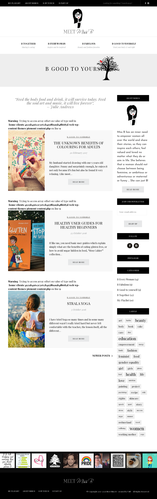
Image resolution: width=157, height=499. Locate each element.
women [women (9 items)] (137, 428)
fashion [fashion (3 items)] (132, 350)
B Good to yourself (124, 45)
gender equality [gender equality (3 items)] (129, 362)
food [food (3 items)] (136, 356)
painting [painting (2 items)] (123, 386)
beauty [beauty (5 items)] (140, 320)
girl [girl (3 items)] (121, 368)
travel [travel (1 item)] (138, 422)
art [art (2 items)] (120, 320)
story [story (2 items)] (139, 404)
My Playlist (123, 300)
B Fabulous (123, 284)
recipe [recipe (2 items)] (134, 392)
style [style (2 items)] (129, 410)
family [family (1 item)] (121, 350)
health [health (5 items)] (131, 374)
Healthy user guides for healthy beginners (79, 225)
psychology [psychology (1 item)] (123, 392)
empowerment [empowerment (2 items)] (126, 344)
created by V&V (124, 491)
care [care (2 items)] (121, 332)
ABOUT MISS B (31, 3)
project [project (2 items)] (136, 386)
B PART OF (63, 3)
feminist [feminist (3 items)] (124, 356)
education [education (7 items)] (127, 338)
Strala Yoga (78, 303)
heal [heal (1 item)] (120, 374)
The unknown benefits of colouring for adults (79, 144)
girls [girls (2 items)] (130, 368)
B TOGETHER (28, 45)
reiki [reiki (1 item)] (143, 392)
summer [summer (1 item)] (130, 416)
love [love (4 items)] (121, 380)
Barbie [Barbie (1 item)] (128, 320)
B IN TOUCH (48, 3)
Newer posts (101, 355)
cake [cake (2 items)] (140, 326)
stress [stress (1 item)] (121, 410)
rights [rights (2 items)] (122, 398)
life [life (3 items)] (142, 374)
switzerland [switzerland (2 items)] (125, 422)
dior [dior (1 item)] (129, 332)
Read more (78, 182)
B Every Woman (57, 45)
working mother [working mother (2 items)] (127, 434)
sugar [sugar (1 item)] (121, 416)
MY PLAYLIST (14, 3)
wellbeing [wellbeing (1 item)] (122, 428)
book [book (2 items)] (130, 326)
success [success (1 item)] (139, 410)
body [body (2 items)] (121, 326)
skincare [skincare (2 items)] (133, 398)
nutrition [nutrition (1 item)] (132, 380)
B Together (123, 295)
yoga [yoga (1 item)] (142, 434)
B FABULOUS (89, 45)
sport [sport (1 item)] (130, 404)
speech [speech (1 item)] (121, 404)
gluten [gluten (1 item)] (139, 368)
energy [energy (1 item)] (141, 344)
